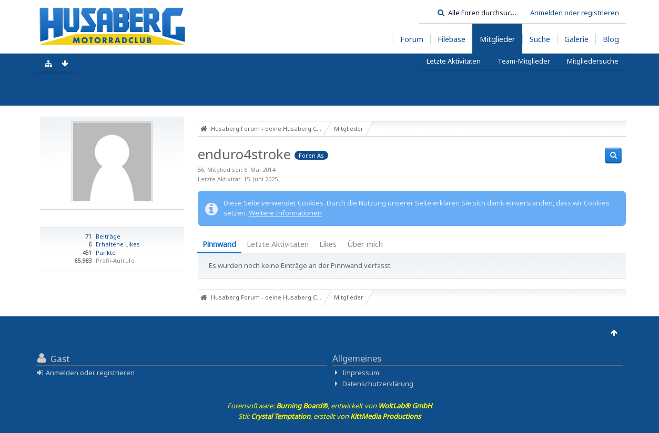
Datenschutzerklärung (377, 383)
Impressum (360, 372)
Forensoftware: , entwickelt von (329, 405)
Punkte (106, 252)
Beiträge (108, 236)
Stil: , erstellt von (329, 416)
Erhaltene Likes (118, 244)
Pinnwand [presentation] (219, 244)
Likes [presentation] (328, 244)
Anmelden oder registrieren (574, 12)
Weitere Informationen (285, 213)
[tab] (219, 245)
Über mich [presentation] (365, 244)
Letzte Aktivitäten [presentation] (278, 244)
